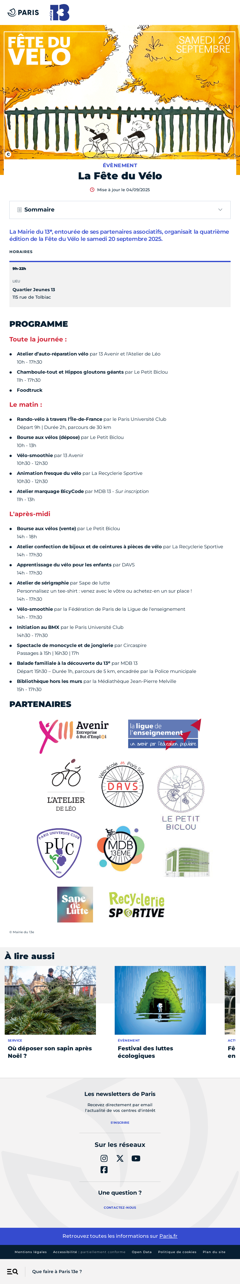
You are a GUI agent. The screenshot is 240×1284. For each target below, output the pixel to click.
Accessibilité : (89, 1252)
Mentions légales (31, 1252)
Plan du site (214, 1252)
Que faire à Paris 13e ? (57, 1271)
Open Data (142, 1252)
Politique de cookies (177, 1252)
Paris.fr (168, 1236)
